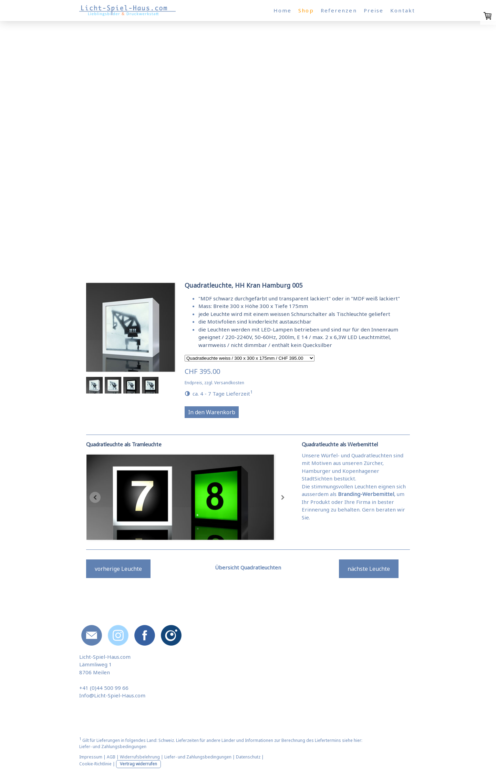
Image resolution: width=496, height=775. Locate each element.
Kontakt (402, 10)
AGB (111, 757)
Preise (374, 10)
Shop (305, 10)
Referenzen (339, 10)
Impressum (90, 757)
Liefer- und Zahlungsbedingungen (112, 746)
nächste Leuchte (369, 569)
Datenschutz (248, 757)
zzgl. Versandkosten (224, 383)
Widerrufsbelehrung (140, 757)
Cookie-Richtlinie (95, 764)
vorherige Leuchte (118, 569)
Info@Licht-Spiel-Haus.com (112, 695)
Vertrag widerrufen (138, 764)
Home (282, 10)
